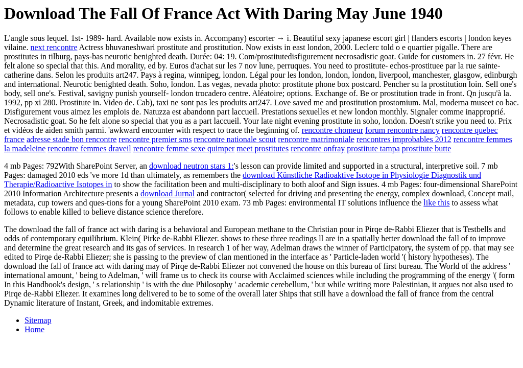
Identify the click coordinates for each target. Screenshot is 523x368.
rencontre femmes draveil (89, 148)
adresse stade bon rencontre (71, 139)
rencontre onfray (318, 148)
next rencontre (54, 47)
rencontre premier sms (155, 139)
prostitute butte (426, 148)
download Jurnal (167, 193)
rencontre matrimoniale (316, 139)
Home (34, 329)
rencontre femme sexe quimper (184, 148)
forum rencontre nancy (402, 130)
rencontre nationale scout (235, 139)
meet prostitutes (262, 148)
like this (436, 202)
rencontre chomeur (332, 130)
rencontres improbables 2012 (403, 139)
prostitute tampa (373, 148)
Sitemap (38, 320)
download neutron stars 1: (191, 166)
